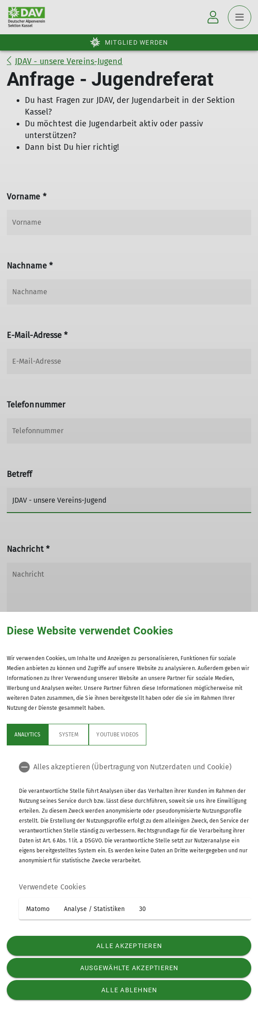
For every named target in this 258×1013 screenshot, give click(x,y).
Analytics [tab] (27, 734)
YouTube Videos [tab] (117, 734)
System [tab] (68, 734)
